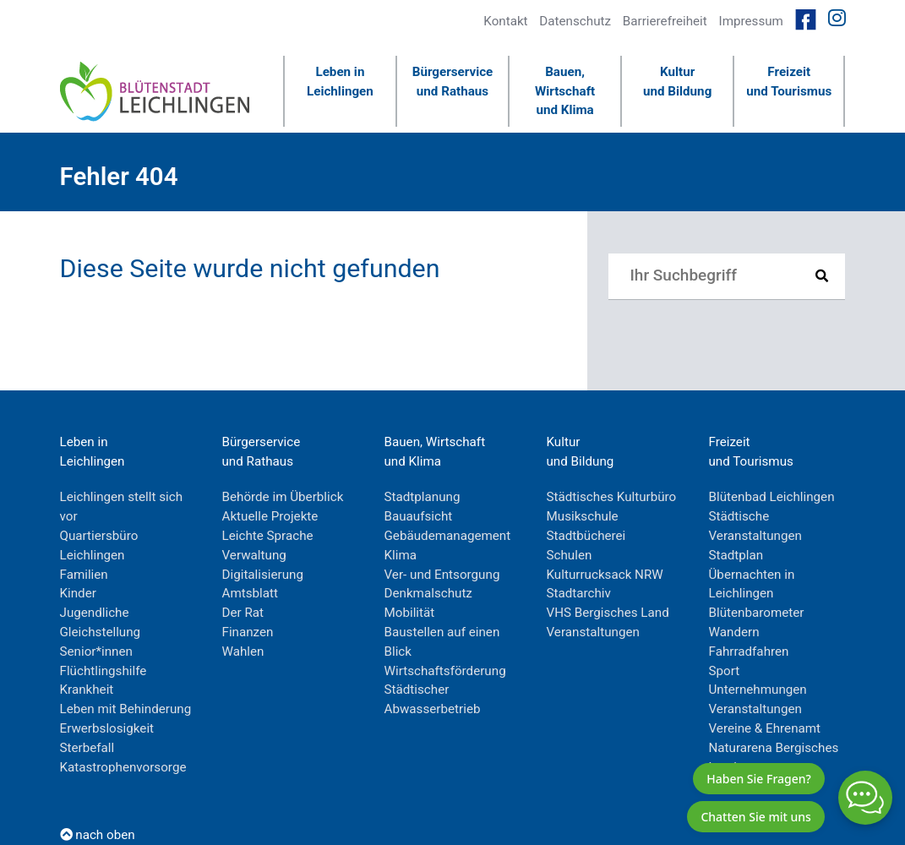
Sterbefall (87, 747)
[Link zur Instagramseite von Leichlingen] (837, 18)
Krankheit (87, 689)
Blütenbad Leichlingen (772, 496)
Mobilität (409, 612)
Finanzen (248, 632)
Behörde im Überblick (283, 496)
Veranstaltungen (593, 632)
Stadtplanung (422, 496)
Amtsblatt (250, 593)
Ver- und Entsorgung (442, 574)
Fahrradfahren (749, 651)
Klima (400, 555)
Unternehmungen (758, 689)
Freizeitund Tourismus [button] (788, 81)
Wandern (734, 632)
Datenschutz (575, 21)
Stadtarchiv (579, 593)
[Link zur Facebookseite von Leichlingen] (805, 18)
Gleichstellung (100, 632)
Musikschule (583, 516)
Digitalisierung (263, 574)
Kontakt (505, 21)
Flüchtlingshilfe (103, 671)
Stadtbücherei (586, 535)
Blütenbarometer (756, 612)
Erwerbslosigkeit (107, 728)
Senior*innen (96, 651)
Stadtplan (736, 555)
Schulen (569, 555)
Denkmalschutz (428, 593)
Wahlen (243, 651)
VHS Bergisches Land (608, 612)
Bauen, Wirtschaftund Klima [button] (565, 91)
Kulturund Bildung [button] (677, 81)
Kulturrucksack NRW (605, 574)
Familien (84, 574)
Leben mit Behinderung (126, 709)
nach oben (97, 834)
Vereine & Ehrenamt (765, 728)
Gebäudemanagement (447, 535)
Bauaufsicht (418, 516)
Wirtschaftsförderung (445, 671)
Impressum (751, 21)
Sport (724, 671)
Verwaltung (254, 555)
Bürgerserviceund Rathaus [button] (452, 81)
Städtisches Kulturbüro (612, 496)
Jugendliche (94, 612)
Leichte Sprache (267, 535)
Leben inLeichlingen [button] (340, 81)
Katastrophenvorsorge (123, 767)
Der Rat (243, 612)
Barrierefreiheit (665, 21)
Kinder (78, 593)
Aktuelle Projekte (270, 516)
